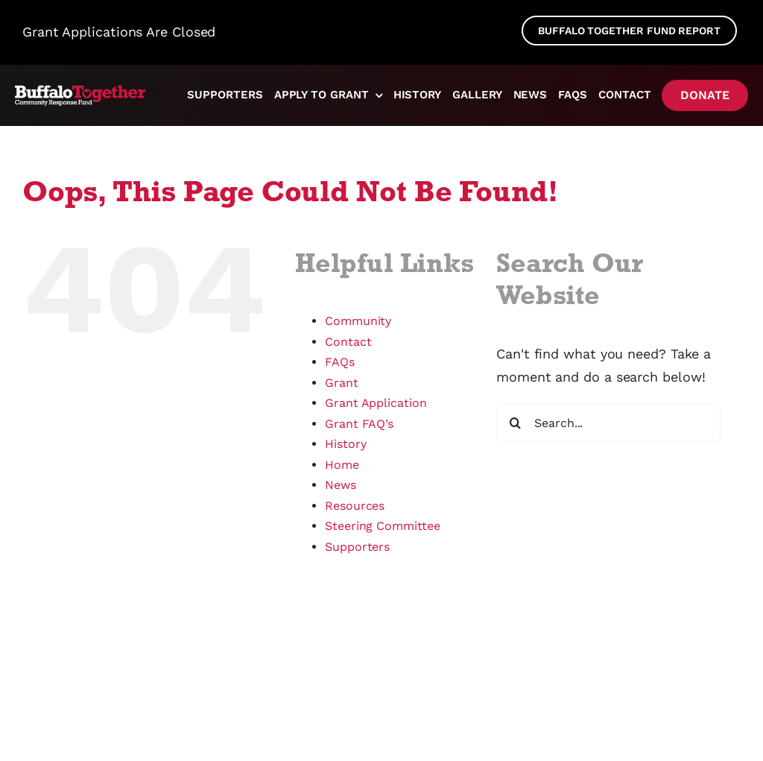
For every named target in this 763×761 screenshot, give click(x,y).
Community (358, 321)
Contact (348, 342)
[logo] (81, 91)
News (340, 485)
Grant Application (376, 403)
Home (342, 465)
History (345, 444)
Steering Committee (382, 526)
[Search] (515, 422)
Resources (354, 506)
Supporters (357, 547)
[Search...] (608, 422)
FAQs (340, 362)
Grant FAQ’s (359, 424)
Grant (341, 383)
